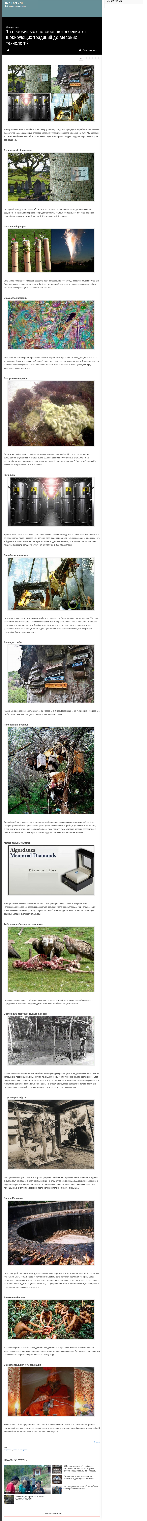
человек (16, 1450)
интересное (24, 1450)
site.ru (20, 4)
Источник (97, 1442)
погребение (8, 1450)
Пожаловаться (87, 50)
